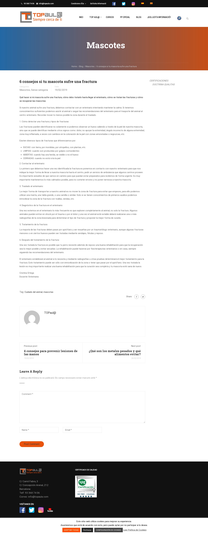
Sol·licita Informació (98, 4)
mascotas (48, 292)
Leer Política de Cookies (134, 530)
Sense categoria (39, 90)
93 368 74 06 (28, 4)
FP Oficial (125, 17)
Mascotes (24, 90)
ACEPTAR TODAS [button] (71, 530)
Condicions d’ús (77, 4)
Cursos (110, 17)
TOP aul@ (94, 17)
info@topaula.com (46, 4)
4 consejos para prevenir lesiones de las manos (50, 352)
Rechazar (87, 530)
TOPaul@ (50, 312)
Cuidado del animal (33, 292)
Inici (81, 17)
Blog (138, 17)
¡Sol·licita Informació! (159, 17)
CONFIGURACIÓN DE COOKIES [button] (108, 530)
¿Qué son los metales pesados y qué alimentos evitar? (115, 352)
